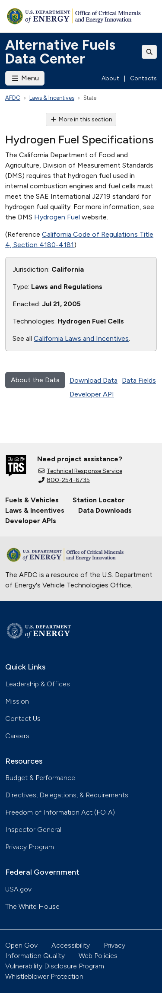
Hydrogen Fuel (57, 217)
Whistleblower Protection (44, 976)
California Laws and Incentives (81, 338)
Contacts (143, 78)
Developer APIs (30, 521)
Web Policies (98, 956)
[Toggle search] (149, 52)
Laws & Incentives (51, 98)
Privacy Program (29, 847)
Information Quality (35, 956)
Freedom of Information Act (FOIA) (60, 812)
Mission (17, 701)
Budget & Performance (40, 778)
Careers (17, 736)
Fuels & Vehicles (32, 500)
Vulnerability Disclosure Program (54, 966)
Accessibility (70, 945)
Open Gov (21, 945)
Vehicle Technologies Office (86, 585)
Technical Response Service (80, 471)
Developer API (92, 394)
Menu (25, 78)
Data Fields (139, 380)
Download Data (94, 380)
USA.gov (18, 889)
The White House (32, 906)
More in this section (81, 119)
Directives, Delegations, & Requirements (66, 795)
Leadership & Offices (37, 684)
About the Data (35, 380)
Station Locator (99, 500)
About (110, 78)
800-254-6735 (64, 480)
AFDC (12, 98)
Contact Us (23, 718)
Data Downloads (105, 510)
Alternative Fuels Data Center (60, 52)
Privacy (114, 945)
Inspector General (33, 829)
